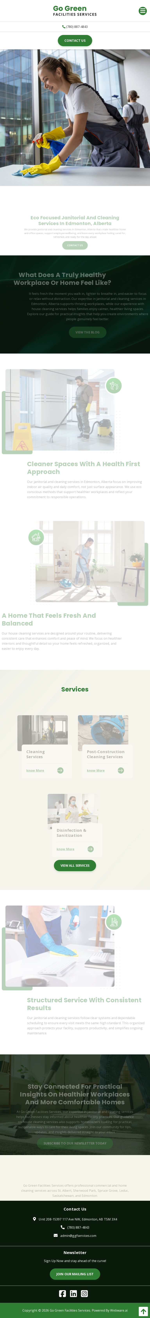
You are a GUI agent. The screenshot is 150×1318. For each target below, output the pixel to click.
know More (35, 776)
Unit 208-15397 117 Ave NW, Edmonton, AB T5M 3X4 (78, 1219)
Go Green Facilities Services (70, 1310)
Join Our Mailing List (75, 1274)
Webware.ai (119, 1310)
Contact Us (75, 40)
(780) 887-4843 (75, 27)
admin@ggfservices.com (78, 1236)
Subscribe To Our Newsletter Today (75, 1149)
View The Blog (93, 332)
